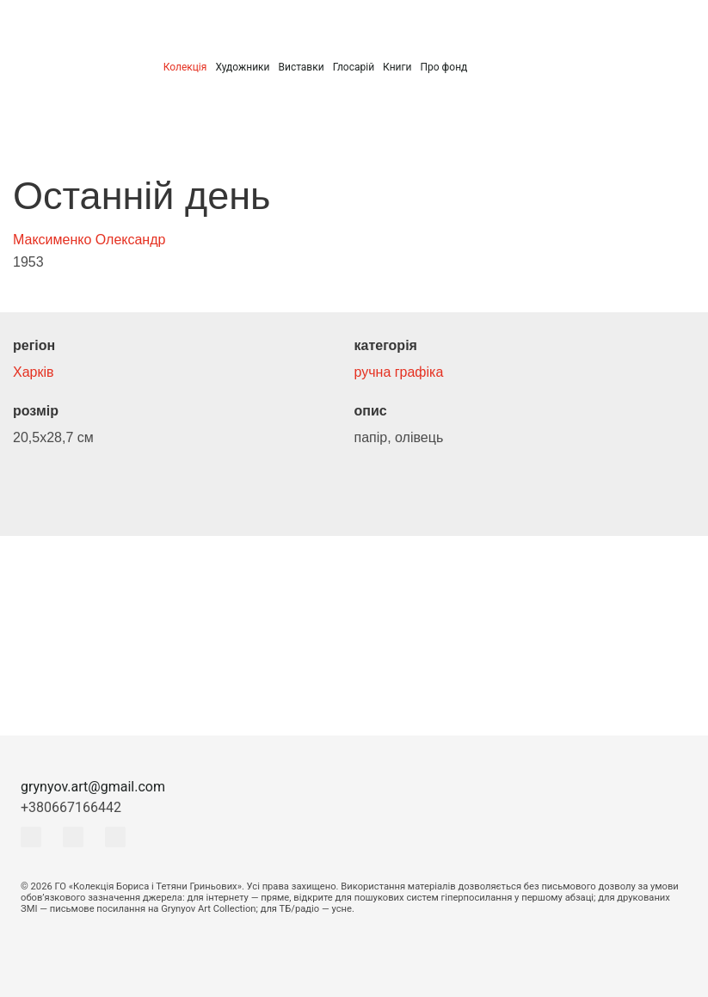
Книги (397, 67)
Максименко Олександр (89, 239)
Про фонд (443, 67)
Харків (33, 372)
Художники (242, 67)
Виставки (300, 67)
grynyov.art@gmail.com (93, 787)
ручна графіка (399, 372)
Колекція (185, 67)
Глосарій (353, 67)
